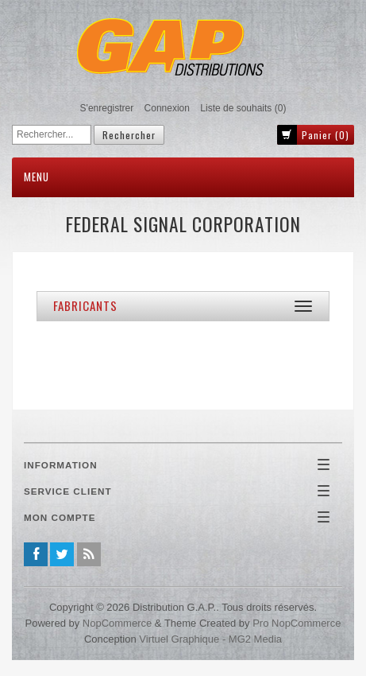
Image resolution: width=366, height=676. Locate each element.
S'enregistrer (107, 108)
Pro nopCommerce (296, 623)
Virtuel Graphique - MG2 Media (210, 639)
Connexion (167, 108)
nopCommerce (117, 623)
